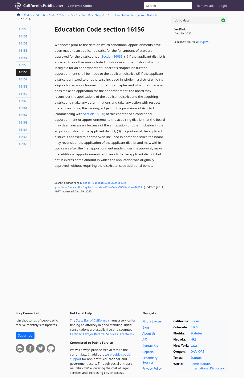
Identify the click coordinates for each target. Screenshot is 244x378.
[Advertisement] (199, 110)
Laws (194, 345)
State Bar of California (91, 320)
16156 (23, 72)
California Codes (80, 6)
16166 (23, 144)
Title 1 (63, 15)
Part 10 (86, 15)
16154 (23, 58)
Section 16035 (112, 56)
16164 (23, 130)
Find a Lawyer (152, 321)
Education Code (45, 15)
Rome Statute (200, 364)
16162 (23, 115)
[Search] (168, 5)
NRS (193, 339)
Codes (28, 15)
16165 (23, 137)
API (144, 340)
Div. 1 (74, 15)
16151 (23, 36)
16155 (23, 65)
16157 (23, 79)
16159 (23, 94)
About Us (149, 333)
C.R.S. (194, 327)
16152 (23, 43)
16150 (23, 29)
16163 (23, 122)
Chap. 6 (99, 15)
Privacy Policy (152, 368)
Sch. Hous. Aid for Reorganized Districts (132, 15)
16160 (23, 101)
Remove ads (205, 6)
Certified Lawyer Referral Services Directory (101, 334)
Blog (145, 327)
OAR (193, 351)
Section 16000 (93, 114)
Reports (148, 352)
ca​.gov (203, 42)
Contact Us (150, 346)
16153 (23, 50)
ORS (201, 351)
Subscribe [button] (25, 335)
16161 (23, 108)
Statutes (196, 333)
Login (223, 6)
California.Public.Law (43, 5)
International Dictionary (207, 368)
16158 (23, 86)
